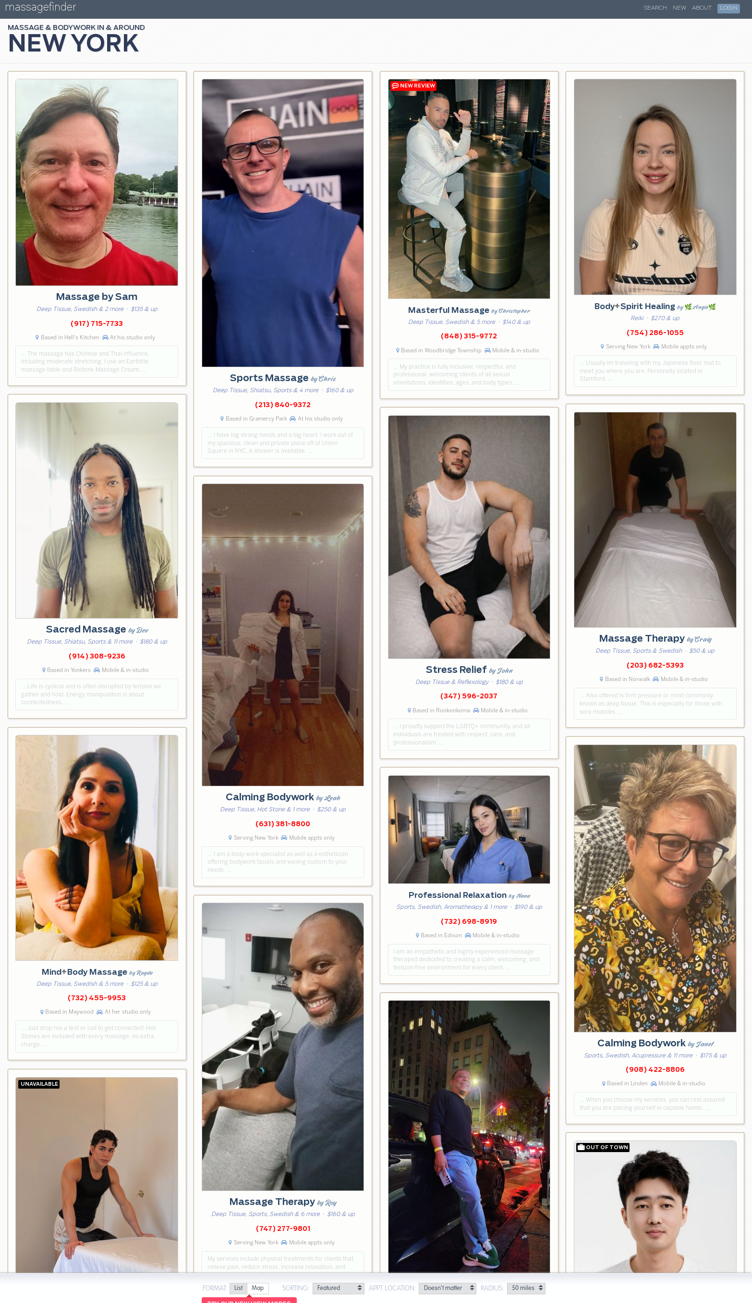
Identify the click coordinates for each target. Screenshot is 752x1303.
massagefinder (40, 8)
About (702, 8)
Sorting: (296, 1288)
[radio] (238, 1289)
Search (655, 8)
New (679, 8)
